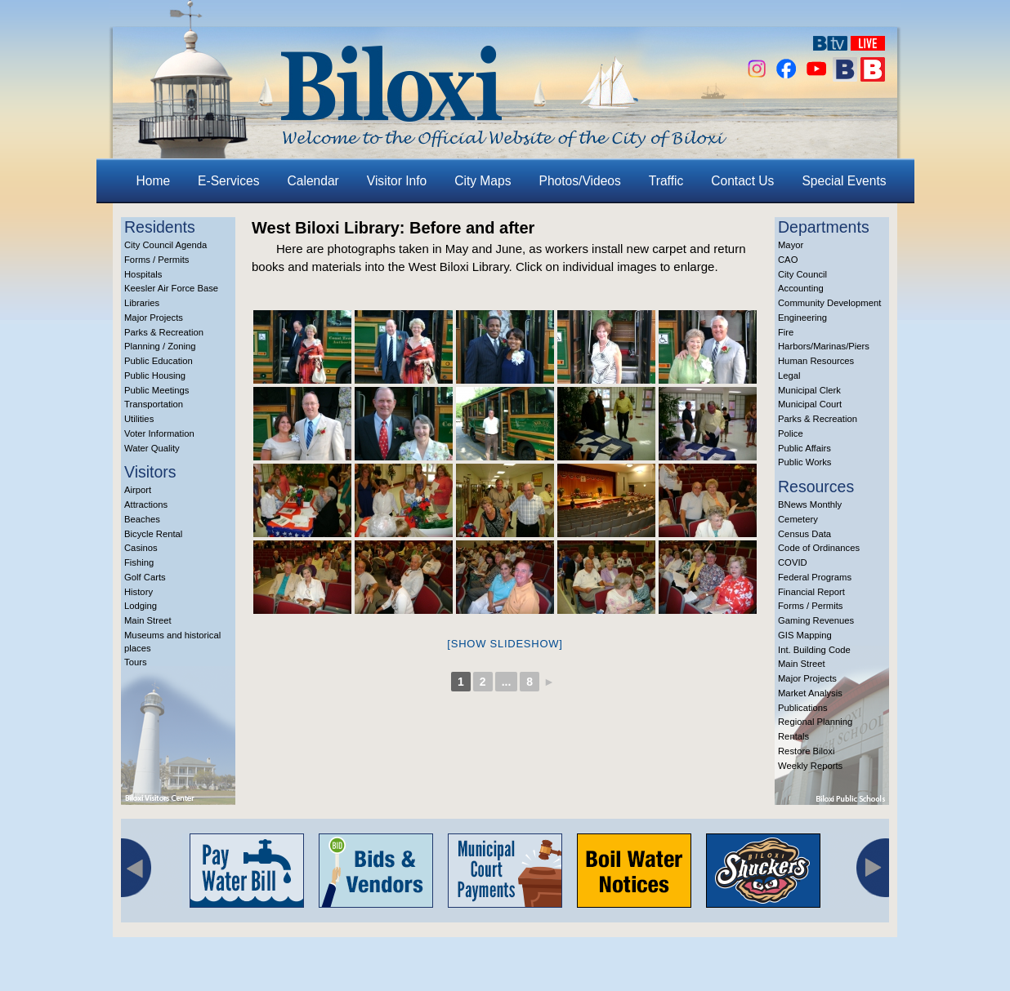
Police (790, 433)
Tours (135, 662)
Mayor (790, 245)
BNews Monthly (810, 504)
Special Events (844, 181)
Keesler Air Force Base (171, 288)
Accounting (801, 288)
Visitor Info (397, 181)
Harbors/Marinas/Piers (823, 346)
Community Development (829, 303)
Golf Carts (145, 577)
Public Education (158, 361)
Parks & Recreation (163, 332)
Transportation (153, 404)
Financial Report (811, 592)
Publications (803, 708)
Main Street (148, 620)
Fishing (139, 562)
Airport (137, 490)
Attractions (146, 504)
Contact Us (742, 181)
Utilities (139, 419)
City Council (802, 274)
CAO (788, 259)
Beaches (142, 519)
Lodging (140, 606)
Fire (785, 332)
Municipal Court (810, 404)
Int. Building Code (814, 650)
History (138, 592)
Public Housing (154, 375)
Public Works (804, 462)
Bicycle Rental (153, 534)
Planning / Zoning (160, 346)
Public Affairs (804, 448)
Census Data (804, 534)
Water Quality (152, 448)
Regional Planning (815, 722)
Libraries (141, 303)
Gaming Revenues (816, 620)
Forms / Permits (156, 259)
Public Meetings (156, 390)
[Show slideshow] (504, 644)
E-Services (228, 181)
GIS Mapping (805, 635)
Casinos (141, 548)
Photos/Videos (580, 181)
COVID (792, 562)
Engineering (802, 317)
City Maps (482, 181)
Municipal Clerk (809, 390)
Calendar (313, 181)
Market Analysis (810, 693)
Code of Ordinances (819, 548)
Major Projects (153, 317)
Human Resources (816, 361)
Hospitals (143, 274)
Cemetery (798, 519)
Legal (789, 375)
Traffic (666, 181)
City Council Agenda (165, 245)
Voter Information (159, 433)
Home (153, 181)
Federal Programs (814, 577)
